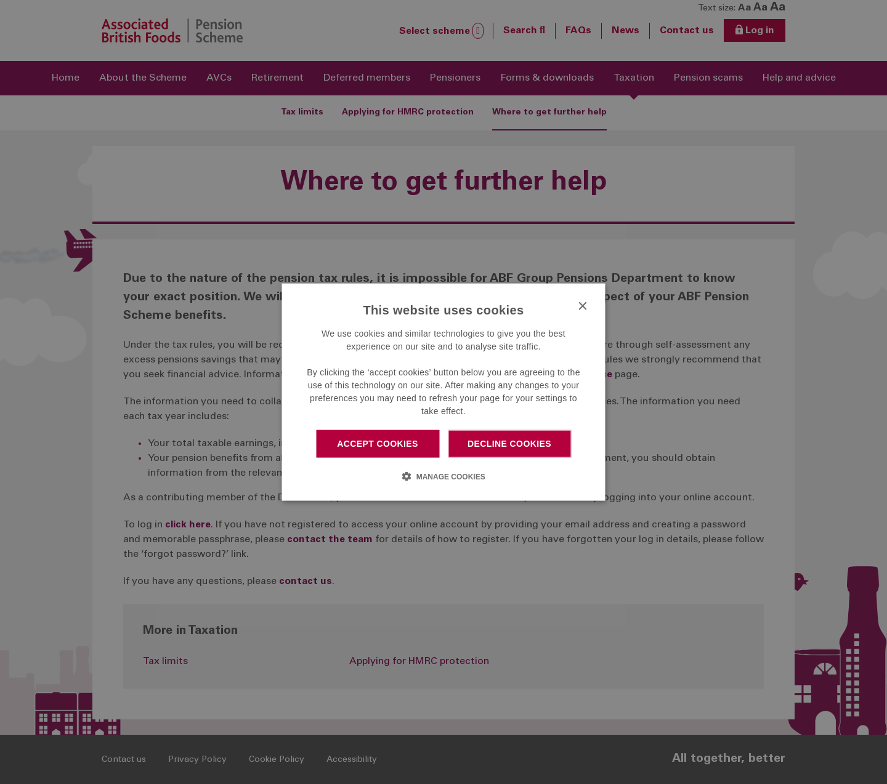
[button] (443, 476)
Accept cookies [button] (377, 444)
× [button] (582, 306)
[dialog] (444, 392)
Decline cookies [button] (509, 444)
